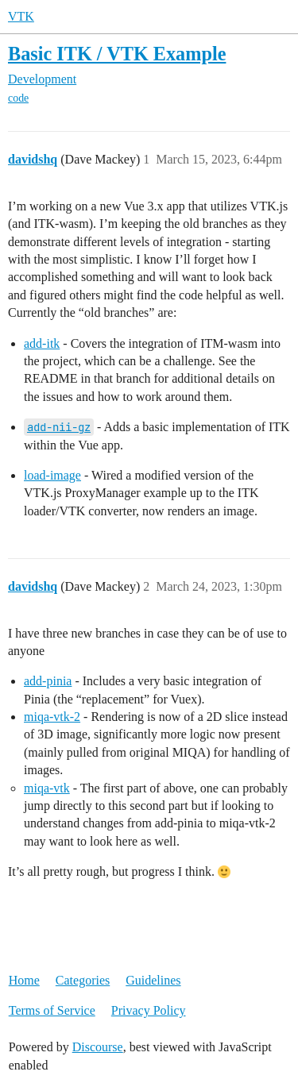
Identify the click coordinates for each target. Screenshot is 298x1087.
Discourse (97, 1047)
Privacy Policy (148, 1010)
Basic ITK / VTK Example (117, 53)
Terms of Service (52, 1010)
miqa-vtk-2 (52, 716)
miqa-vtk (47, 788)
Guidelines (153, 980)
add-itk (42, 343)
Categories (83, 980)
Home (24, 980)
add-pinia (48, 681)
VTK (21, 16)
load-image (52, 475)
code (18, 98)
